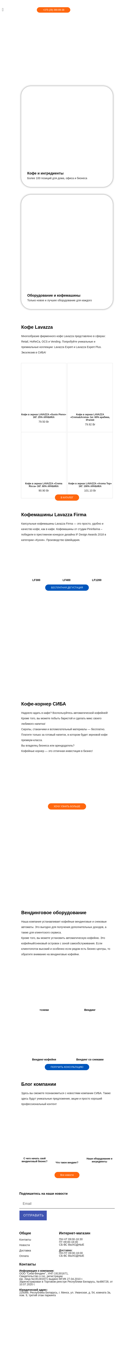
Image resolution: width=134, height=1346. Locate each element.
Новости (24, 1245)
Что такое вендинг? (67, 1162)
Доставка (25, 1250)
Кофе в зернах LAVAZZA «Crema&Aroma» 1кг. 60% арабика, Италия (90, 417)
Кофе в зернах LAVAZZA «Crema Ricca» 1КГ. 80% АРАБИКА (43, 485)
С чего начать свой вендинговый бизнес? (34, 1160)
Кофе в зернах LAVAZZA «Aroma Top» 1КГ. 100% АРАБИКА (90, 485)
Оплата (24, 1255)
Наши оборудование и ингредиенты (99, 1160)
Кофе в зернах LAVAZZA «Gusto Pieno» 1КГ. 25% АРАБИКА (43, 416)
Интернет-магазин (74, 1233)
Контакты (25, 1239)
